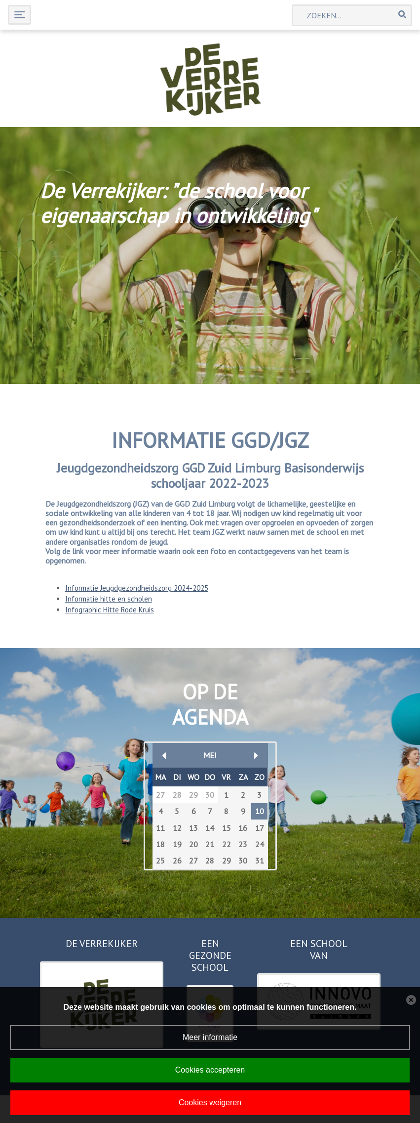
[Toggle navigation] (19, 14)
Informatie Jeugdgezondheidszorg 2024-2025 (136, 588)
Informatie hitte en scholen (108, 599)
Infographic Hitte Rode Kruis (109, 609)
